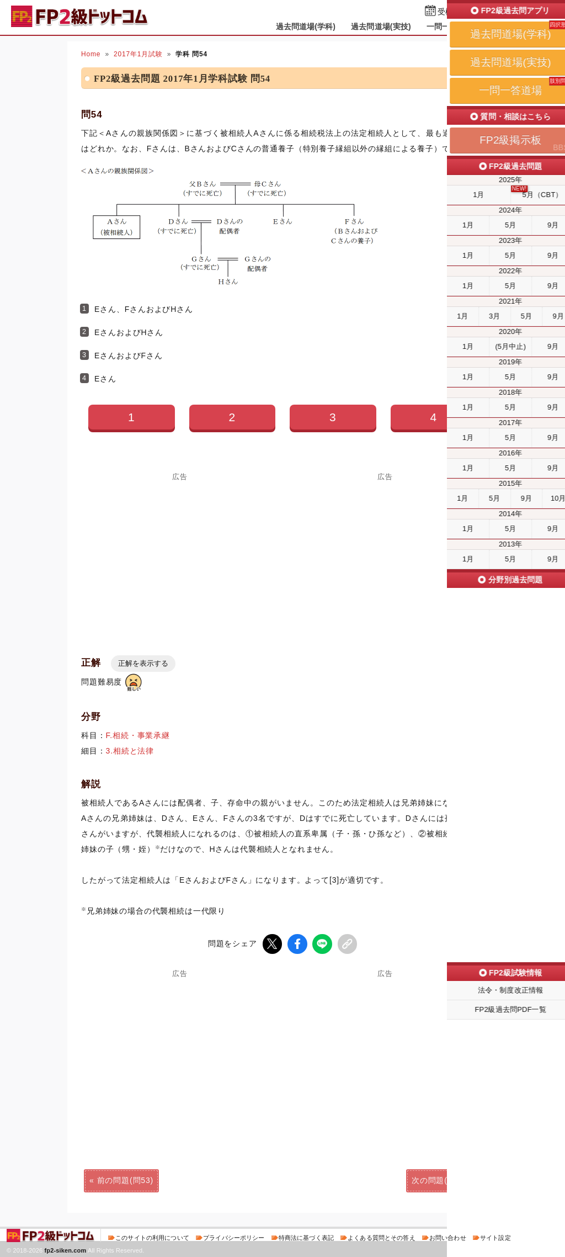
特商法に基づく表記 (306, 1237)
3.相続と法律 (130, 750)
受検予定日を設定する (476, 12)
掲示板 (500, 26)
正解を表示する (143, 663)
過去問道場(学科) (306, 26)
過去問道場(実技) (381, 26)
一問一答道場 (450, 26)
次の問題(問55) (440, 1179)
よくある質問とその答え (381, 1237)
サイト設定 (495, 1237)
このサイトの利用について (152, 1237)
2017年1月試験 (138, 54)
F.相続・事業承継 (138, 735)
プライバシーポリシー (233, 1237)
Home (90, 54)
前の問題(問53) (125, 1179)
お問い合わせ (447, 1237)
